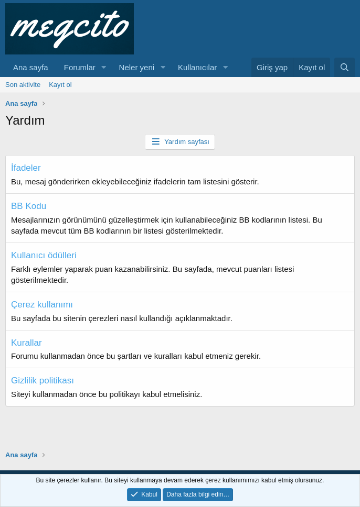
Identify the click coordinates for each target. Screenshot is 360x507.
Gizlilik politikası (42, 380)
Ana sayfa (30, 67)
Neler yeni (137, 67)
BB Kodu (28, 206)
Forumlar (80, 67)
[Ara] (344, 67)
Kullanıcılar (197, 67)
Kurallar (26, 343)
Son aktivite (22, 85)
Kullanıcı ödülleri (44, 255)
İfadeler (26, 168)
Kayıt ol (60, 85)
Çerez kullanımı (42, 305)
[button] (104, 67)
